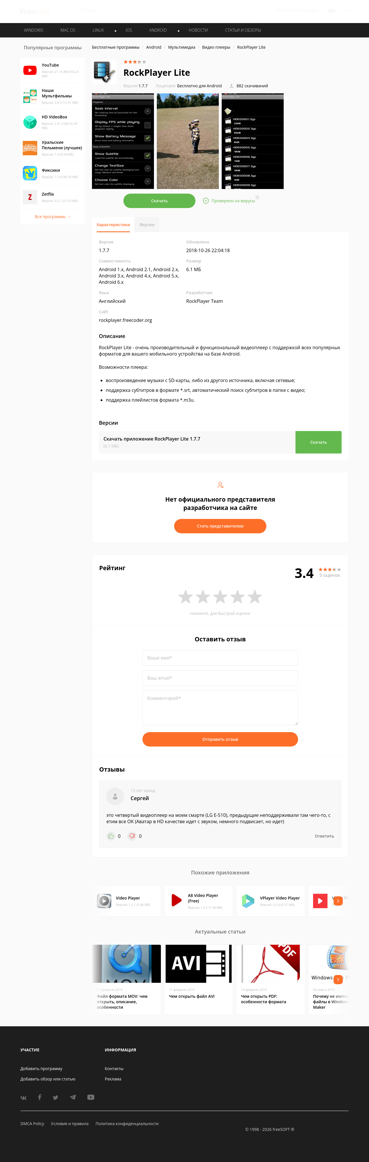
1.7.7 (135, 85)
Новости (198, 30)
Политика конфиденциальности (127, 1123)
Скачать (159, 200)
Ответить (324, 836)
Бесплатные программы (116, 47)
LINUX (98, 30)
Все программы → (53, 216)
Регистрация (305, 10)
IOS (129, 30)
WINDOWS (33, 30)
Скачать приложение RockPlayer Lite (151, 439)
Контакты (114, 1068)
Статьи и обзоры (243, 30)
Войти (282, 10)
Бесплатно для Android (199, 85)
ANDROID (158, 30)
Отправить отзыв (220, 739)
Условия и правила (70, 1123)
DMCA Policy (32, 1123)
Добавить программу (41, 1068)
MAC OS (68, 30)
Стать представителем (220, 526)
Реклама (113, 1079)
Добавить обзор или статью (48, 1079)
